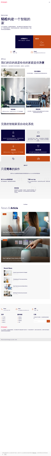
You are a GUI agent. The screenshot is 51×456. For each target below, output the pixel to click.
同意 (5, 454)
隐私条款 (34, 452)
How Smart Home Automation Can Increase (13, 232)
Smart (5, 214)
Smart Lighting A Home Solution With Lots (13, 258)
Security (5, 240)
